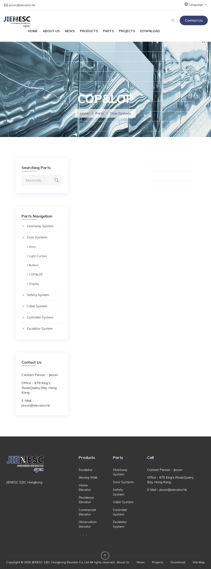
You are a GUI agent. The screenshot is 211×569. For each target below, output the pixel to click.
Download (150, 31)
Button (33, 265)
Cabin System (37, 306)
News (70, 31)
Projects (127, 31)
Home (33, 31)
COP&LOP (36, 274)
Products (89, 31)
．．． (83, 534)
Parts (108, 31)
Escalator (85, 470)
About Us (51, 31)
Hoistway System (40, 226)
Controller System (40, 317)
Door (32, 247)
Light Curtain (38, 256)
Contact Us (194, 20)
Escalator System (40, 329)
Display (34, 284)
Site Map (199, 562)
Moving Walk (88, 477)
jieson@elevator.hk (22, 5)
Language (198, 5)
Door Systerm (37, 237)
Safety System (38, 295)
